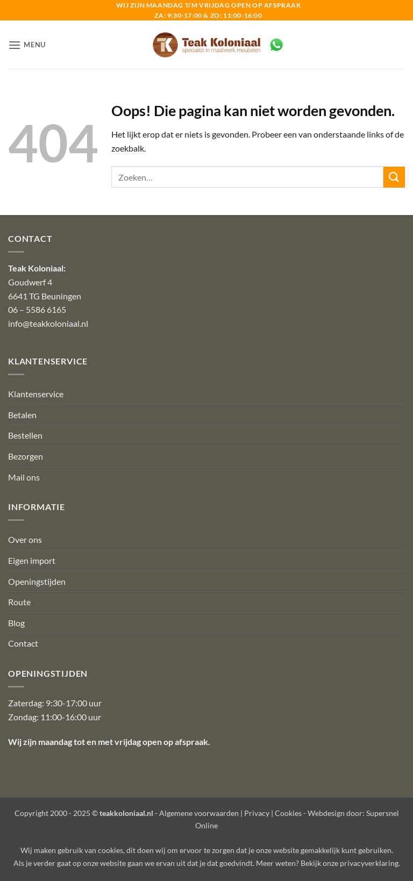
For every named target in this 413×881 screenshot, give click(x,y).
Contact (23, 643)
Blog (16, 623)
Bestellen (25, 435)
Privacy (256, 813)
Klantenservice (35, 394)
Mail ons (24, 477)
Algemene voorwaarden (199, 813)
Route (19, 602)
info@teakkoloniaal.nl (48, 323)
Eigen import (31, 560)
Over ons (25, 539)
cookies (110, 850)
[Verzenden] (394, 177)
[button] (27, 45)
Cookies (288, 813)
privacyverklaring (369, 863)
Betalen (22, 415)
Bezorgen (25, 456)
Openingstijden (37, 581)
